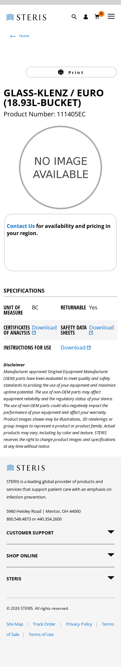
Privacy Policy (79, 624)
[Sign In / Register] (86, 16)
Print (75, 72)
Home (24, 35)
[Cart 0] (97, 16)
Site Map (14, 624)
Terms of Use (41, 634)
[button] (77, 24)
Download (44, 330)
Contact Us (21, 226)
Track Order (44, 624)
